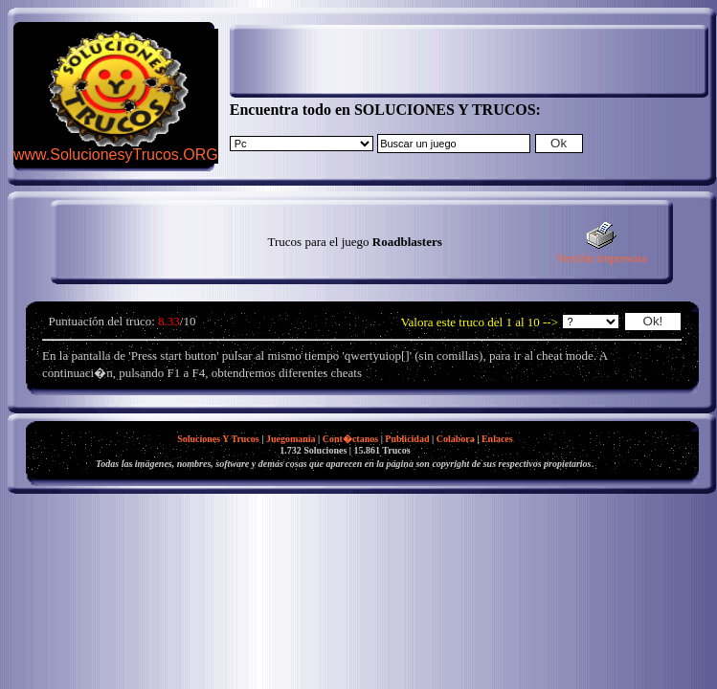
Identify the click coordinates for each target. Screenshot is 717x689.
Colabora (456, 438)
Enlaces (497, 438)
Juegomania (291, 438)
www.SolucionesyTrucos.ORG (115, 154)
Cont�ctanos (350, 438)
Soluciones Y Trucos (218, 438)
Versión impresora (601, 252)
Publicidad (407, 438)
